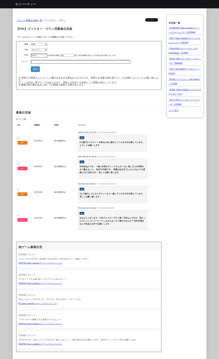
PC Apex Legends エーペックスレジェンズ (37, 303)
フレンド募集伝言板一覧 (29, 20)
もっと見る (174, 110)
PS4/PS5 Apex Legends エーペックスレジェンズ (40, 263)
